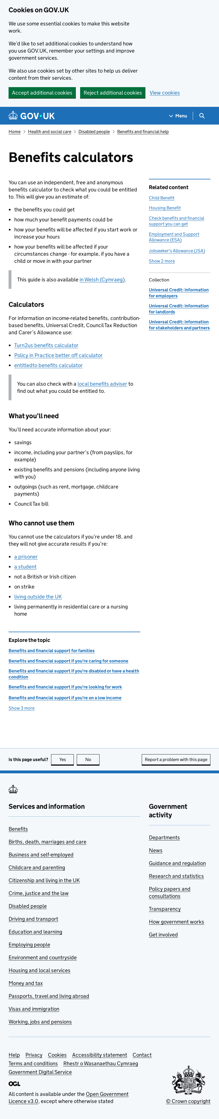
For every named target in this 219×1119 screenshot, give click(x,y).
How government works (176, 921)
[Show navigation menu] (178, 116)
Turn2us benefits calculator (46, 345)
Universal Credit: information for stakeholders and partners (179, 324)
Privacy (33, 1055)
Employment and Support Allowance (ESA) (174, 237)
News (156, 850)
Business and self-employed (41, 854)
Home (15, 131)
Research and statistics (176, 876)
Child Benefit (162, 198)
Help (14, 1055)
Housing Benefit (165, 208)
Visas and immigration (34, 1009)
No (92, 759)
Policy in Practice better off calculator (58, 355)
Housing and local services (39, 970)
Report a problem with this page (176, 759)
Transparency (165, 909)
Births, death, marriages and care (47, 841)
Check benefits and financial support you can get (176, 221)
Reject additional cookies (113, 92)
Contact (142, 1055)
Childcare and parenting (37, 867)
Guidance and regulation (177, 863)
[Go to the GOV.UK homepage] (32, 116)
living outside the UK (38, 596)
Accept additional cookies (42, 92)
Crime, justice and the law (39, 893)
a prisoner (26, 556)
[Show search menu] (201, 116)
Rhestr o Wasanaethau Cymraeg (100, 1063)
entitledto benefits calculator (48, 365)
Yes (66, 759)
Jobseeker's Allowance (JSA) (177, 250)
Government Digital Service (40, 1072)
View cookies (165, 92)
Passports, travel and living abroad (49, 996)
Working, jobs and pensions (40, 1021)
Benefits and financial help (143, 131)
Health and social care (49, 131)
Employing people (29, 944)
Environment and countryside (43, 957)
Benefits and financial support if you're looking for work (65, 687)
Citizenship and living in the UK (44, 880)
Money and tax (26, 983)
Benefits (18, 829)
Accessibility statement (99, 1055)
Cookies (57, 1055)
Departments (164, 837)
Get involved (163, 934)
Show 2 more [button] (162, 261)
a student (25, 566)
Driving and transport (33, 919)
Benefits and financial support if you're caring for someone (68, 661)
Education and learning (35, 931)
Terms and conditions (33, 1063)
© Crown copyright (188, 1101)
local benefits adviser (102, 384)
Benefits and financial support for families (52, 650)
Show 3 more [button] (22, 708)
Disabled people (94, 131)
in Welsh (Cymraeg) (102, 279)
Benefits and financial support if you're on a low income (65, 697)
